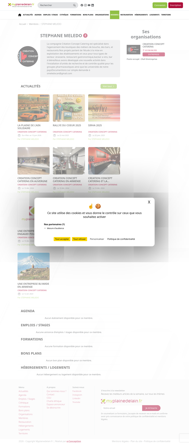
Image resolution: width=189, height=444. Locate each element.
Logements (155, 15)
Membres (115, 15)
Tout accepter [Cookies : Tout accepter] (62, 239)
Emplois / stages (50, 15)
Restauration (126, 15)
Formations (75, 15)
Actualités (28, 15)
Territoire (166, 15)
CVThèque (64, 15)
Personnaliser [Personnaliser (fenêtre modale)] (97, 239)
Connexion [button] (159, 5)
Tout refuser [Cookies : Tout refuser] (79, 239)
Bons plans (88, 15)
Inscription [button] (175, 5)
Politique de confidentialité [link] (121, 239)
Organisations (102, 15)
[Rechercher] (54, 5)
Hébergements (141, 15)
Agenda (38, 15)
